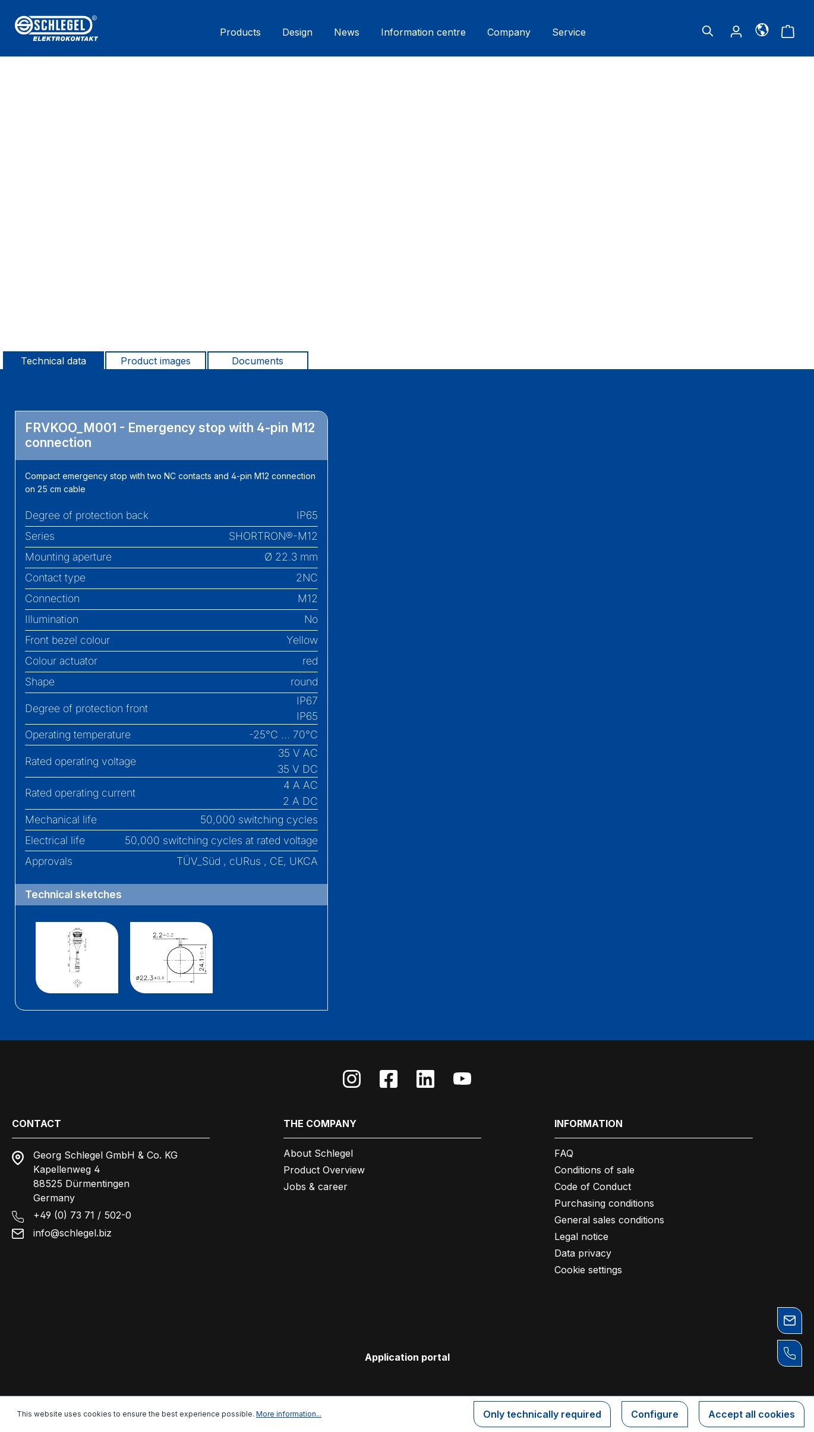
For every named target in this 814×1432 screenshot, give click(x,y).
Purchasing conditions (604, 1203)
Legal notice (581, 1236)
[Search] (707, 31)
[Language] (762, 29)
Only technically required (542, 1414)
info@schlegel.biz (72, 1233)
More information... (288, 1413)
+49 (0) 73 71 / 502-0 (82, 1215)
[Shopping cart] (788, 31)
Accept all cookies (751, 1414)
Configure (655, 1414)
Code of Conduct (592, 1186)
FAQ (563, 1153)
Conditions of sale (594, 1170)
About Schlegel (318, 1153)
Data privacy (582, 1253)
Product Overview (324, 1170)
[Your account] (736, 31)
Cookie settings (588, 1270)
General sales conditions (609, 1220)
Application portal (407, 1357)
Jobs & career (315, 1186)
